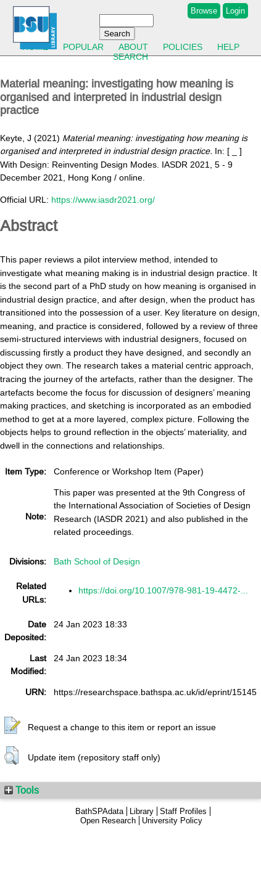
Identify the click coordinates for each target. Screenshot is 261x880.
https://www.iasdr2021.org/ (103, 200)
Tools (21, 790)
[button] (12, 726)
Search (130, 57)
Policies (182, 47)
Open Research (108, 820)
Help (228, 47)
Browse (204, 10)
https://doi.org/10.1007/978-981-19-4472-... (163, 590)
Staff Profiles (183, 811)
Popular (83, 47)
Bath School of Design (97, 561)
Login (235, 10)
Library (142, 811)
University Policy (172, 820)
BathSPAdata (99, 811)
